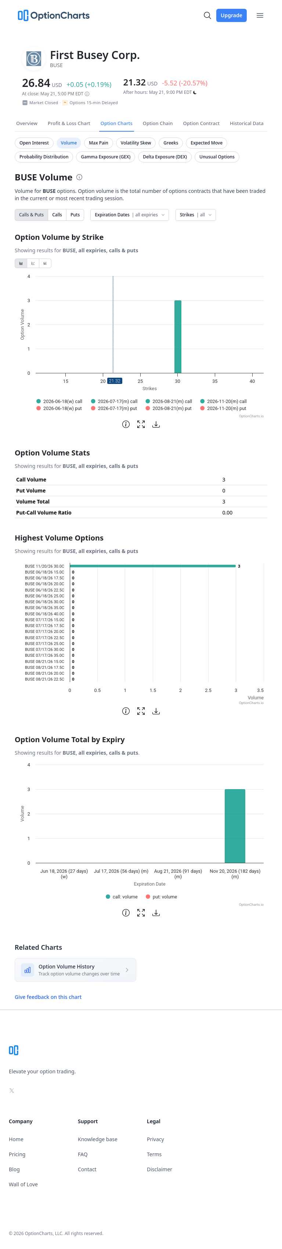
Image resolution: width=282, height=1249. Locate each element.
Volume (69, 143)
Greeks (170, 143)
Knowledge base (98, 1139)
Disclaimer (159, 1169)
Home (16, 1139)
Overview (26, 123)
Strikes (196, 215)
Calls (57, 215)
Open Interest (34, 143)
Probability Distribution (43, 157)
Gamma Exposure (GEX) (105, 157)
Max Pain (98, 143)
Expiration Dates (130, 215)
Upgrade (231, 15)
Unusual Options (217, 157)
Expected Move (207, 143)
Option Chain (158, 123)
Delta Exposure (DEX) (165, 157)
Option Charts (117, 123)
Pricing (17, 1154)
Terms (154, 1154)
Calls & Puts (31, 215)
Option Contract (201, 123)
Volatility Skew (136, 143)
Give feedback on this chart (48, 996)
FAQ (83, 1154)
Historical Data (247, 123)
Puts (75, 215)
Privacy (155, 1139)
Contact (87, 1169)
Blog (14, 1169)
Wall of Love (23, 1184)
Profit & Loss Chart (69, 123)
